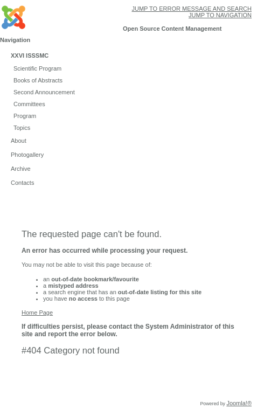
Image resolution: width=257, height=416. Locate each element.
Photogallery (27, 154)
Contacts (22, 182)
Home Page (37, 312)
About (18, 140)
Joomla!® (239, 403)
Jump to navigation (220, 15)
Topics (21, 127)
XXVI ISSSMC (29, 55)
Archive (21, 168)
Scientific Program (37, 68)
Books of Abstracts (37, 80)
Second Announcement (44, 92)
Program (24, 116)
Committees (29, 104)
